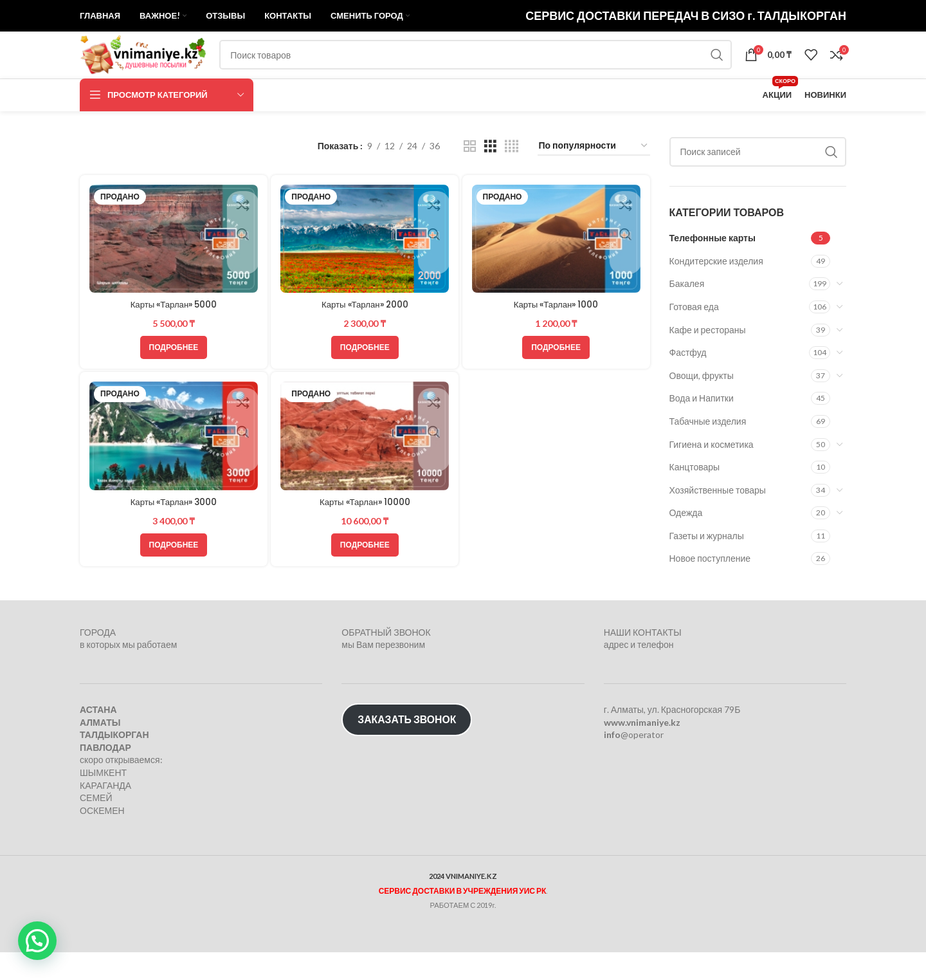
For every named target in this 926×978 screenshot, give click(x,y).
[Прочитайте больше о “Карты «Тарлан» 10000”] (365, 579)
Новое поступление (710, 592)
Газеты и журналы (706, 569)
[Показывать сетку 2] (470, 180)
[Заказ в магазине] (594, 180)
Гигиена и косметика (711, 477)
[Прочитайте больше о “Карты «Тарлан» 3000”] (172, 579)
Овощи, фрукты (701, 408)
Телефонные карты (712, 271)
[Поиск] (492, 78)
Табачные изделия (708, 454)
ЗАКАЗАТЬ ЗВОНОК (407, 745)
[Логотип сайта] (160, 77)
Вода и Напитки (701, 432)
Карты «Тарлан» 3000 (172, 536)
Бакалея (687, 317)
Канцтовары (694, 500)
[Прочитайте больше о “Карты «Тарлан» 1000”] (557, 379)
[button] (37, 940)
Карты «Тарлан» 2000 (365, 337)
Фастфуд (688, 385)
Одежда (686, 546)
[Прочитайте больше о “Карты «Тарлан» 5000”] (172, 379)
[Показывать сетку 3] (490, 180)
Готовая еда (694, 340)
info (612, 760)
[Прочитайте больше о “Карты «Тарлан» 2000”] (365, 379)
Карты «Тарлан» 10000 (364, 536)
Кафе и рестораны (707, 363)
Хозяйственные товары (717, 523)
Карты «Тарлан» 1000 (557, 337)
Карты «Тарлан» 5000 (172, 337)
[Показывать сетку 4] (511, 180)
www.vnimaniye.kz (642, 748)
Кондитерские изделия (716, 294)
